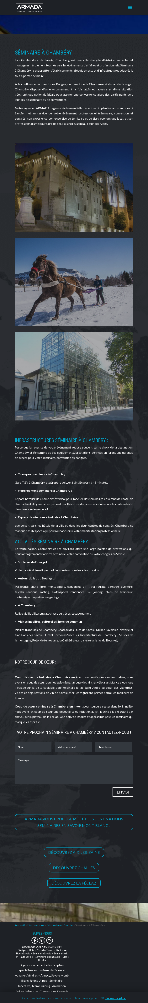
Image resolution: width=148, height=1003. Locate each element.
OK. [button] (102, 998)
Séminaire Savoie (42, 953)
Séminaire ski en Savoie (47, 956)
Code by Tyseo (45, 950)
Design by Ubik (26, 950)
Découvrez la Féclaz (73, 883)
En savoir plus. (115, 998)
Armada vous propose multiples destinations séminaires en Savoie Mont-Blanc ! (74, 822)
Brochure (43, 960)
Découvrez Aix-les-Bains (74, 852)
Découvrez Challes (74, 867)
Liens (66, 956)
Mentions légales (53, 946)
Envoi (123, 792)
